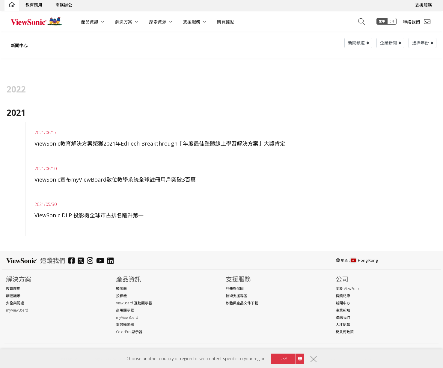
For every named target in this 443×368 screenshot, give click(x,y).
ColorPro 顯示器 (129, 331)
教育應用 (33, 5)
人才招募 (343, 324)
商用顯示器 (125, 310)
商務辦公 (63, 5)
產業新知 (343, 310)
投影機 (121, 295)
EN (392, 21)
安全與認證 (15, 303)
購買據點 (225, 22)
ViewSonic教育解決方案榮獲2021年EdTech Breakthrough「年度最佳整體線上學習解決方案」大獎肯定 (159, 143)
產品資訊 (89, 22)
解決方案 (123, 22)
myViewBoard (17, 310)
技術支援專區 (236, 295)
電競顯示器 (125, 324)
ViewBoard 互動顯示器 (134, 303)
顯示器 (121, 288)
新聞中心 (19, 45)
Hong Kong (364, 260)
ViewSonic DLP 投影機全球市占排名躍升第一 (89, 215)
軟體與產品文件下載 (242, 303)
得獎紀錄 (343, 295)
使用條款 (219, 352)
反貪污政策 (345, 331)
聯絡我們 (411, 22)
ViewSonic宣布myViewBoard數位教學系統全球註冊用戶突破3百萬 (115, 179)
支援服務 (423, 5)
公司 (342, 279)
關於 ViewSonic (348, 288)
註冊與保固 (235, 288)
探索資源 (157, 22)
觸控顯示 (13, 295)
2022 (16, 89)
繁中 (382, 21)
